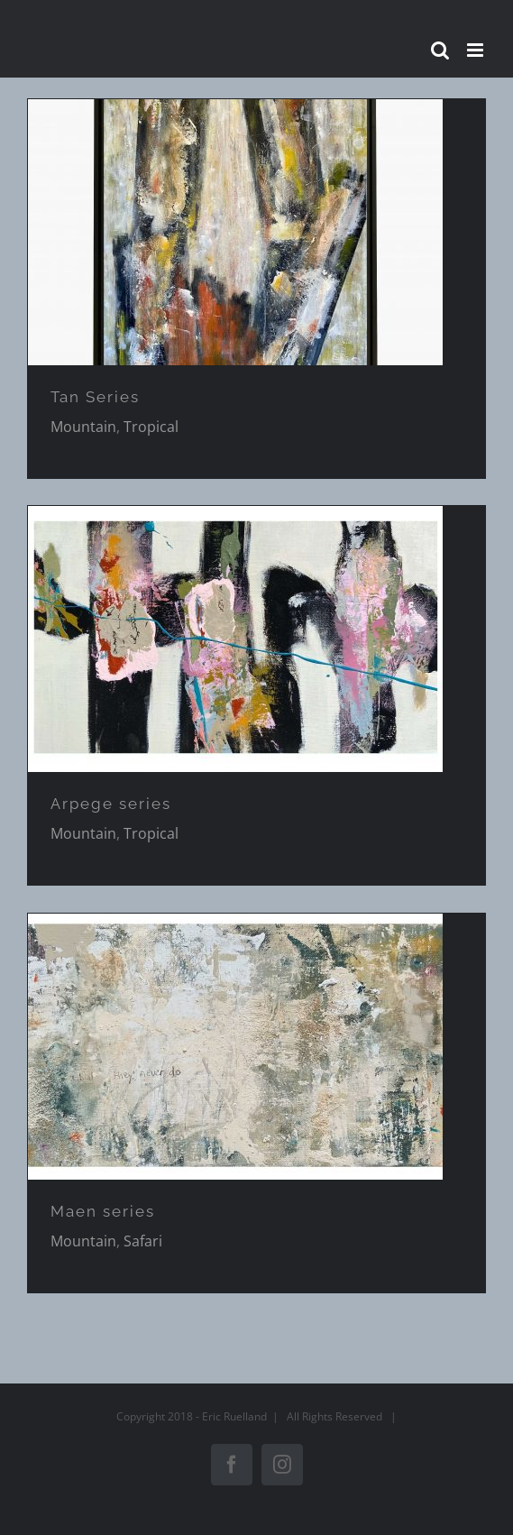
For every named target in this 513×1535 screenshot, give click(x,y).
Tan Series (95, 397)
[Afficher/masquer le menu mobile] (476, 50)
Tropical (151, 427)
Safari (143, 1241)
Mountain (83, 427)
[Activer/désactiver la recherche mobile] (440, 50)
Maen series (102, 1211)
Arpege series (110, 804)
